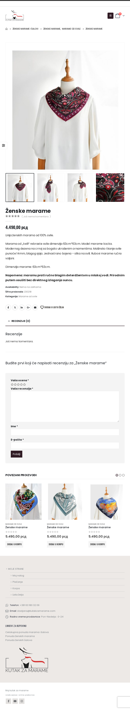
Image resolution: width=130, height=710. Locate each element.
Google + (28, 307)
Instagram (21, 701)
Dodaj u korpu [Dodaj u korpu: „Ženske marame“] (14, 544)
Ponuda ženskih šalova (18, 640)
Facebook (8, 307)
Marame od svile (28, 296)
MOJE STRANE (16, 569)
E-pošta (17, 439)
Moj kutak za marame (16, 690)
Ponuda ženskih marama (20, 636)
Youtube (15, 701)
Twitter (15, 307)
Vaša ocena (20, 380)
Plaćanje (18, 582)
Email (35, 307)
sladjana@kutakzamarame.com (36, 611)
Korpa (16, 588)
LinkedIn (22, 307)
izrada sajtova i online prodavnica (20, 695)
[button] (116, 475)
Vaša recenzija (22, 388)
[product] (23, 501)
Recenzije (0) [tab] (21, 321)
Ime (14, 426)
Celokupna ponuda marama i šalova (27, 632)
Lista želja (18, 594)
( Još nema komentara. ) (36, 216)
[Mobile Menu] (110, 16)
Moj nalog (18, 575)
